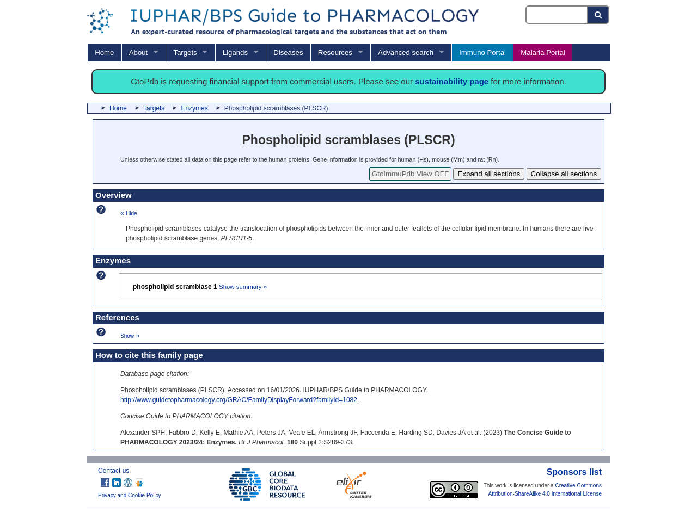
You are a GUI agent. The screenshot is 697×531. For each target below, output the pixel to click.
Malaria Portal (543, 52)
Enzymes (194, 108)
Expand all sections (488, 174)
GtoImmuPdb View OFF (410, 174)
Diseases (288, 52)
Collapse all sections (564, 174)
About (138, 52)
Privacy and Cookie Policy (129, 495)
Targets (185, 52)
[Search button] (598, 14)
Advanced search (405, 52)
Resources (335, 52)
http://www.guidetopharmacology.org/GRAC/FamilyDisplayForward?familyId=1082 (238, 400)
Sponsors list (574, 472)
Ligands (235, 52)
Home (104, 52)
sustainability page (451, 81)
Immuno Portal (482, 52)
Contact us (113, 470)
